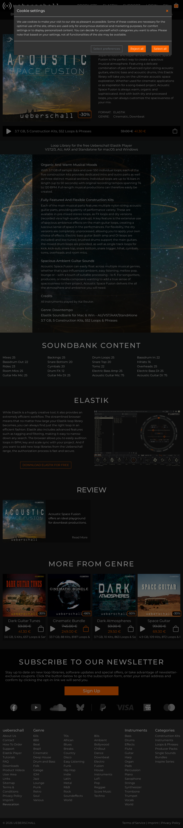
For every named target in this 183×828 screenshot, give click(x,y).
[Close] (167, 11)
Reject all (137, 48)
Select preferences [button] (106, 48)
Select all (160, 48)
